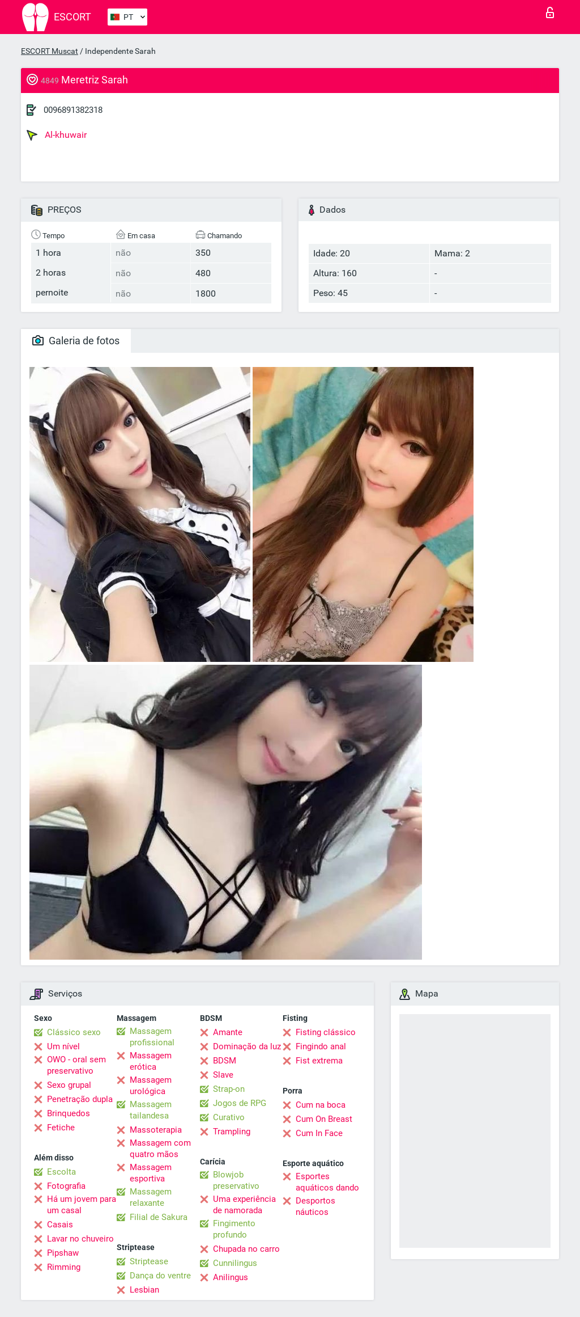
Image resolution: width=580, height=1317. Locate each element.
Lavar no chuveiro (80, 1239)
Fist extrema (319, 1061)
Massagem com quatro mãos (160, 1148)
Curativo (229, 1117)
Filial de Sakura (158, 1217)
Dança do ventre (160, 1275)
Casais (60, 1224)
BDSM (224, 1061)
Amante (227, 1032)
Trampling (231, 1131)
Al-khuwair (57, 135)
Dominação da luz (247, 1046)
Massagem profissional (152, 1037)
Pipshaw (63, 1253)
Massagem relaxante (151, 1197)
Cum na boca (321, 1105)
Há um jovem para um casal (81, 1204)
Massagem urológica (151, 1085)
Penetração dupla (80, 1099)
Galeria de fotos (76, 341)
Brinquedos (68, 1113)
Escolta (61, 1172)
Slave (223, 1075)
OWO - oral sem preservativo (76, 1065)
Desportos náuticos (315, 1206)
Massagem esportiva (151, 1173)
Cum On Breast (324, 1119)
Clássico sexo (74, 1032)
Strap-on (229, 1089)
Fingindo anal (321, 1046)
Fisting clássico (326, 1032)
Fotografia (66, 1186)
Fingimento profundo (234, 1229)
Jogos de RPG (239, 1103)
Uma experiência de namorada (244, 1204)
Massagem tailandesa (151, 1110)
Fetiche (61, 1127)
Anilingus (230, 1277)
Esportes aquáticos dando (327, 1182)
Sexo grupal (69, 1085)
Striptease (149, 1261)
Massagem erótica (151, 1061)
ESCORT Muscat (49, 51)
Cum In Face (319, 1133)
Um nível (63, 1046)
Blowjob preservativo (236, 1180)
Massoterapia (156, 1130)
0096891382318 (73, 110)
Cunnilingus (235, 1263)
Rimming (63, 1267)
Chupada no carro (246, 1249)
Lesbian (144, 1290)
